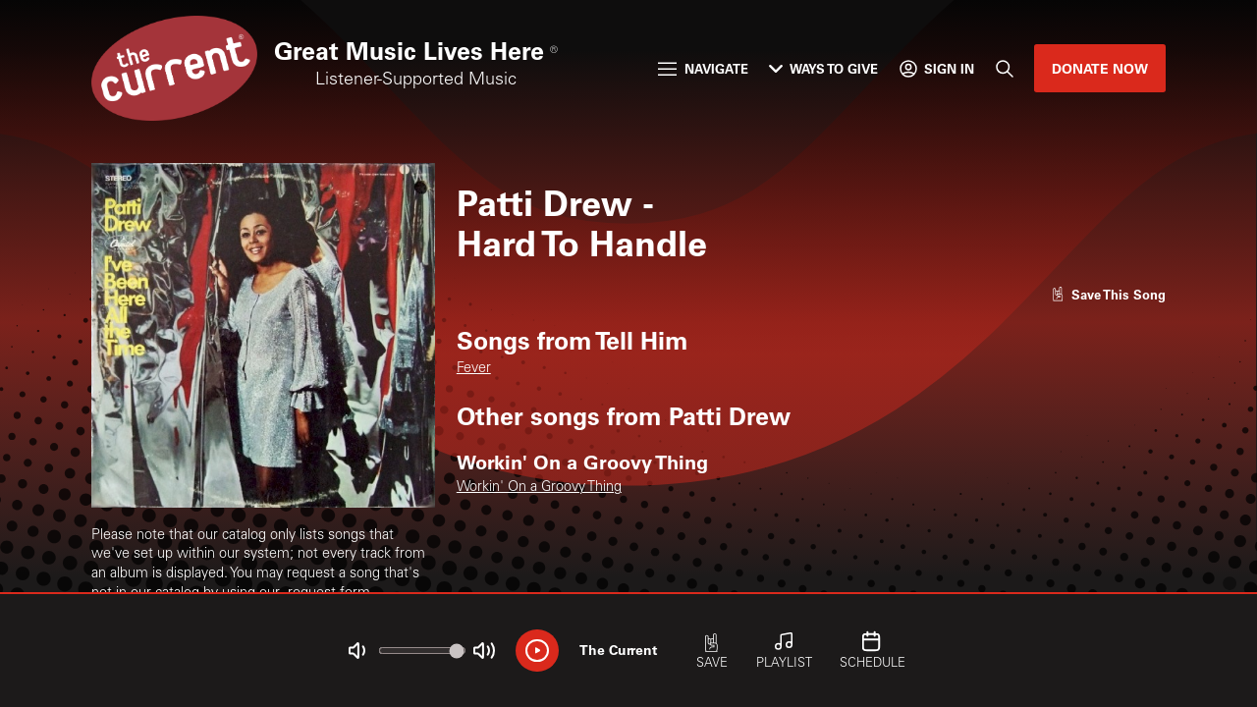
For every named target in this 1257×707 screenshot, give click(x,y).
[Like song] (1109, 294)
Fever (474, 369)
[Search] (1003, 68)
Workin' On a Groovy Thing (539, 488)
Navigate (702, 68)
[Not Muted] (357, 650)
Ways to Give (823, 68)
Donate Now (1100, 68)
